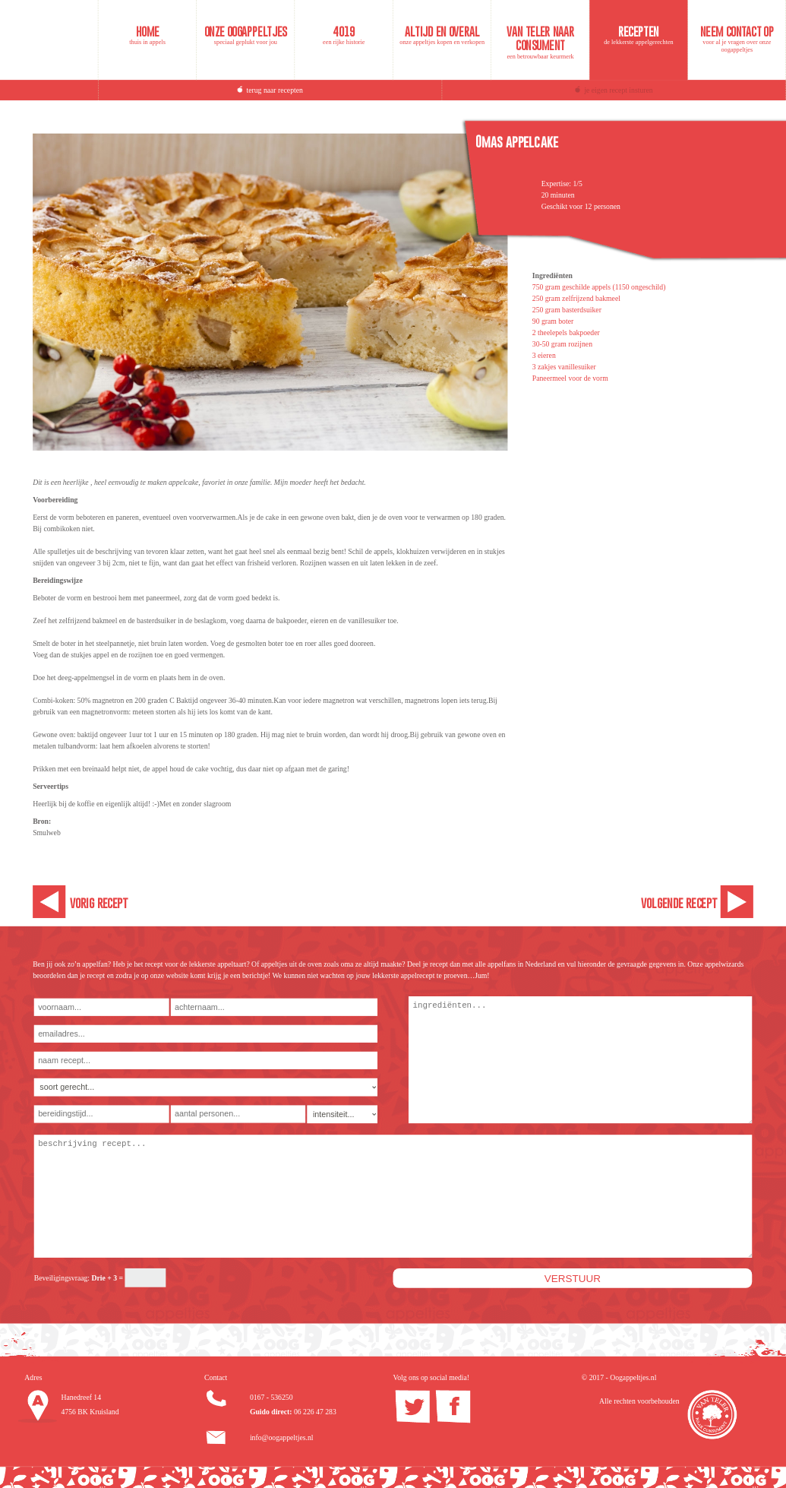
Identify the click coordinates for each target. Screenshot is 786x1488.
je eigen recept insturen (618, 90)
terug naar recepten (275, 90)
